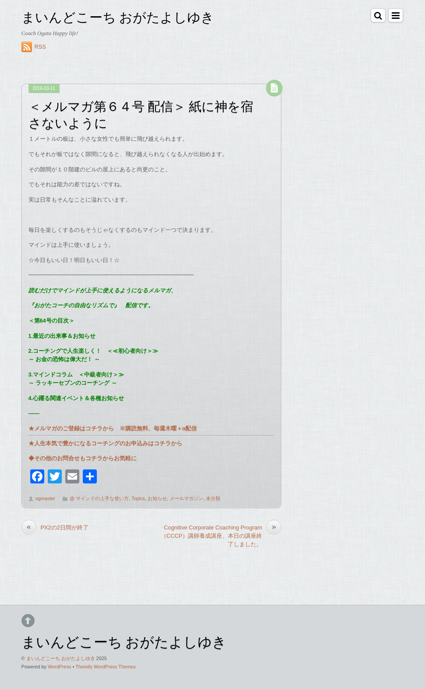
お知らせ (157, 498)
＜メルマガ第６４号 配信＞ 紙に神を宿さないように (140, 113)
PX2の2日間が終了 (55, 527)
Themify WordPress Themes (105, 666)
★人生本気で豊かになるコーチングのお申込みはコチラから (105, 443)
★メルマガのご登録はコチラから (71, 428)
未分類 (213, 498)
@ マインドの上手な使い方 (99, 498)
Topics (138, 498)
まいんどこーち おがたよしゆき (60, 658)
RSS (40, 46)
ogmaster (45, 498)
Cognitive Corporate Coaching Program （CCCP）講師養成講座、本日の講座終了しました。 (221, 535)
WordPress (59, 666)
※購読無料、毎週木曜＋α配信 (155, 428)
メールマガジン (186, 498)
